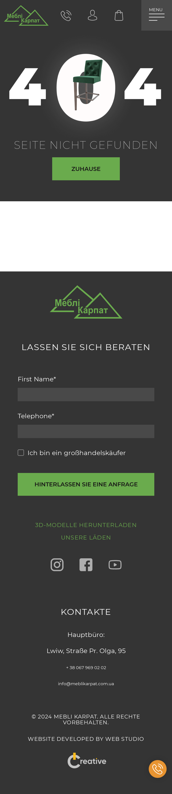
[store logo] (26, 18)
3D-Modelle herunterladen (86, 511)
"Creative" (86, 755)
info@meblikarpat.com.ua (86, 683)
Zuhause (86, 174)
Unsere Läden (86, 535)
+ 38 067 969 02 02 (86, 667)
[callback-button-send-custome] (86, 458)
